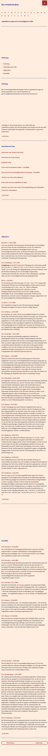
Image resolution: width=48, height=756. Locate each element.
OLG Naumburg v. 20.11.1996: (10, 262)
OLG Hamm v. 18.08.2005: (9, 600)
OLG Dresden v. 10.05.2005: (10, 560)
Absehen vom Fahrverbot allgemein (12, 177)
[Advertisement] (24, 40)
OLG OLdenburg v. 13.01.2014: (11, 718)
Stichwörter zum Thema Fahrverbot (12, 152)
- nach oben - (5, 136)
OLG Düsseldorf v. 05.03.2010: (10, 378)
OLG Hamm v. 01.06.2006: (9, 616)
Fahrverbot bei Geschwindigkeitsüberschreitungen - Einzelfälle (20, 172)
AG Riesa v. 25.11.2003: (8, 302)
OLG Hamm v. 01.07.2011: (9, 404)
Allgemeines (7, 70)
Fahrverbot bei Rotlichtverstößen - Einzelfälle (15, 167)
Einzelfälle (6, 73)
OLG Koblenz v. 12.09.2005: (10, 312)
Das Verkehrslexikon (10, 4)
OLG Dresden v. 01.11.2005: (9, 582)
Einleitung (6, 64)
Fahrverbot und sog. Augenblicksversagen (14, 182)
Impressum (39, 743)
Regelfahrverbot (6, 162)
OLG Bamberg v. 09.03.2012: (10, 435)
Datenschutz (10, 743)
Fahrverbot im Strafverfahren (10, 157)
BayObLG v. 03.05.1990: (8, 243)
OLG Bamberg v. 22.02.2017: (10, 473)
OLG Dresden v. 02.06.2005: (10, 547)
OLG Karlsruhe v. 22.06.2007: (10, 661)
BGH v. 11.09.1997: (7, 280)
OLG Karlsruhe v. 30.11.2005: (10, 334)
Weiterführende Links (10, 67)
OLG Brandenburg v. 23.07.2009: (11, 674)
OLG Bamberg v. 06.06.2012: (10, 457)
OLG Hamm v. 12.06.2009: (9, 356)
